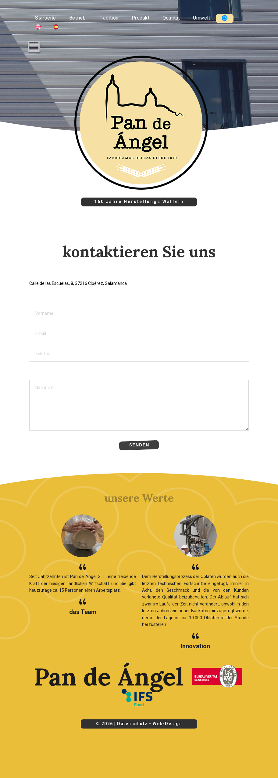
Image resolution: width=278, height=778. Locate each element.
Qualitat (171, 18)
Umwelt (201, 18)
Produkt (141, 18)
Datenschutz (132, 723)
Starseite (45, 18)
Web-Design (167, 723)
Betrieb (77, 18)
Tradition (109, 18)
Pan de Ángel (109, 676)
